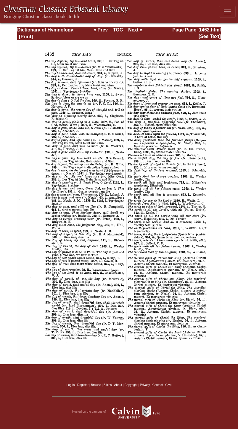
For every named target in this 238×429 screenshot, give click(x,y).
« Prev (101, 29)
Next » (135, 29)
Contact (157, 385)
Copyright (131, 385)
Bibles (108, 385)
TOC (118, 29)
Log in (71, 385)
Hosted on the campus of (119, 411)
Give (168, 385)
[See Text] (210, 36)
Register (83, 385)
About (118, 385)
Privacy (145, 385)
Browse (96, 385)
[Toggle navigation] (227, 12)
